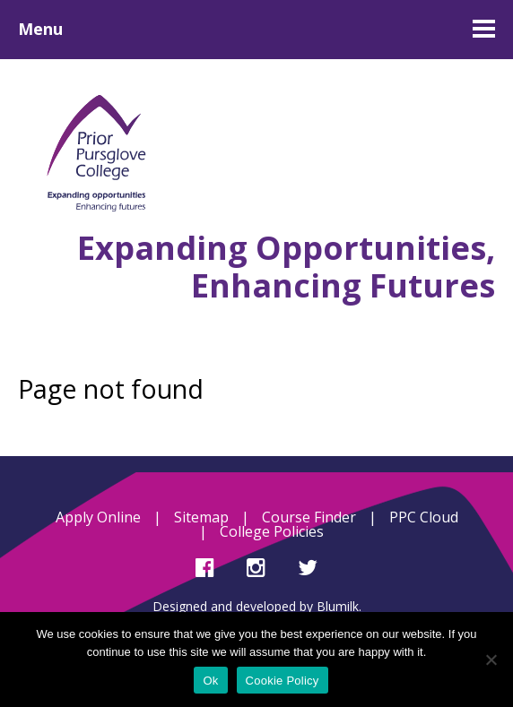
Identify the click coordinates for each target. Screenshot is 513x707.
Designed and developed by (234, 606)
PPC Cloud (423, 517)
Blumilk (338, 606)
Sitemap (201, 517)
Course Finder (309, 517)
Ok (210, 680)
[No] (491, 659)
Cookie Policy (282, 680)
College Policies (272, 531)
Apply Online (98, 517)
